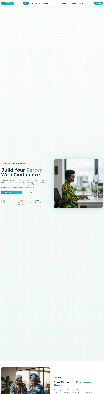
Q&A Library (74, 3)
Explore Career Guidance (11, 192)
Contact (82, 3)
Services (38, 3)
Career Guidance (47, 3)
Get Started (98, 3)
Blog (56, 3)
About (31, 3)
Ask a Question (64, 3)
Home (25, 3)
